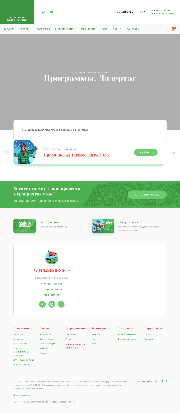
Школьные (18, 334)
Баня (94, 344)
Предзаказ (170, 14)
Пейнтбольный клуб (127, 334)
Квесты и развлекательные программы (21, 351)
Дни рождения (20, 344)
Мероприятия (64, 28)
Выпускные (18, 339)
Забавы (24, 28)
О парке (9, 28)
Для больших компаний (23, 360)
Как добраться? (52, 295)
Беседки (96, 334)
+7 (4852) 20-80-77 (131, 12)
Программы (42, 28)
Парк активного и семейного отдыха (17, 19)
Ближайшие (71, 334)
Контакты (133, 28)
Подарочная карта (130, 222)
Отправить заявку (147, 194)
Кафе (104, 28)
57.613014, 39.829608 (51, 284)
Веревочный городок (127, 339)
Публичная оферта (21, 395)
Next (172, 152)
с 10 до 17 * (157, 14)
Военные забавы (47, 339)
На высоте (44, 353)
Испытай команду (21, 365)
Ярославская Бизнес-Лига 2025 (76, 155)
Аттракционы (45, 334)
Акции (117, 28)
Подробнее (143, 152)
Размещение (87, 28)
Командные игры (47, 344)
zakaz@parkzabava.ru (52, 289)
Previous (7, 152)
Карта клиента (49, 222)
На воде (43, 348)
